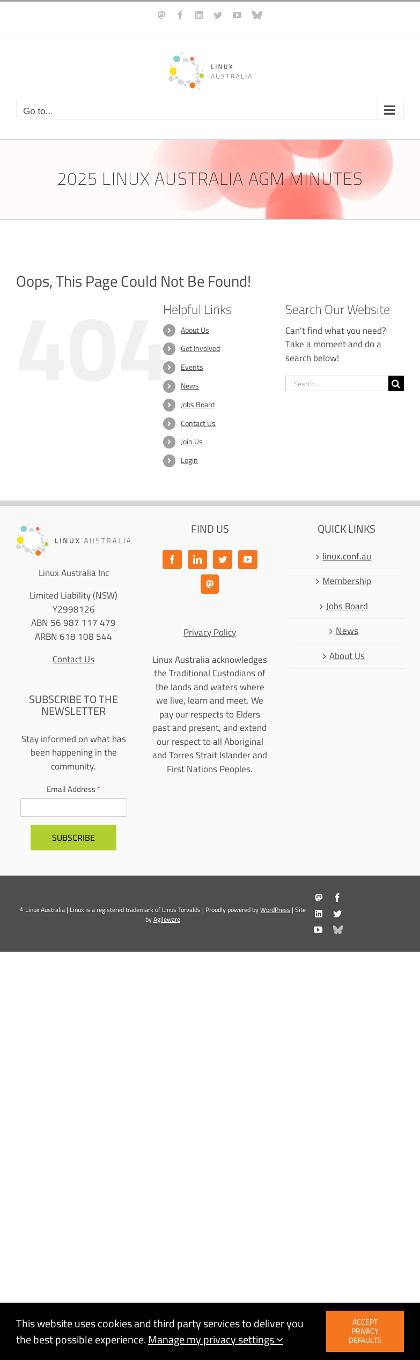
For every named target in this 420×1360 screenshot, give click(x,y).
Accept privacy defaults (365, 1331)
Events (192, 367)
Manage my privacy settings (215, 1339)
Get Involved (200, 348)
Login (189, 460)
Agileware (166, 919)
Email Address (73, 789)
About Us (195, 330)
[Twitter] (222, 559)
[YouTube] (247, 559)
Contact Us (198, 423)
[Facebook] (172, 559)
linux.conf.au (346, 557)
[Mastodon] (210, 584)
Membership (346, 581)
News (190, 386)
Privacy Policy (209, 632)
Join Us (192, 442)
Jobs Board (198, 405)
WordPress (275, 909)
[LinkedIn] (197, 559)
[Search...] (336, 383)
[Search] (396, 383)
